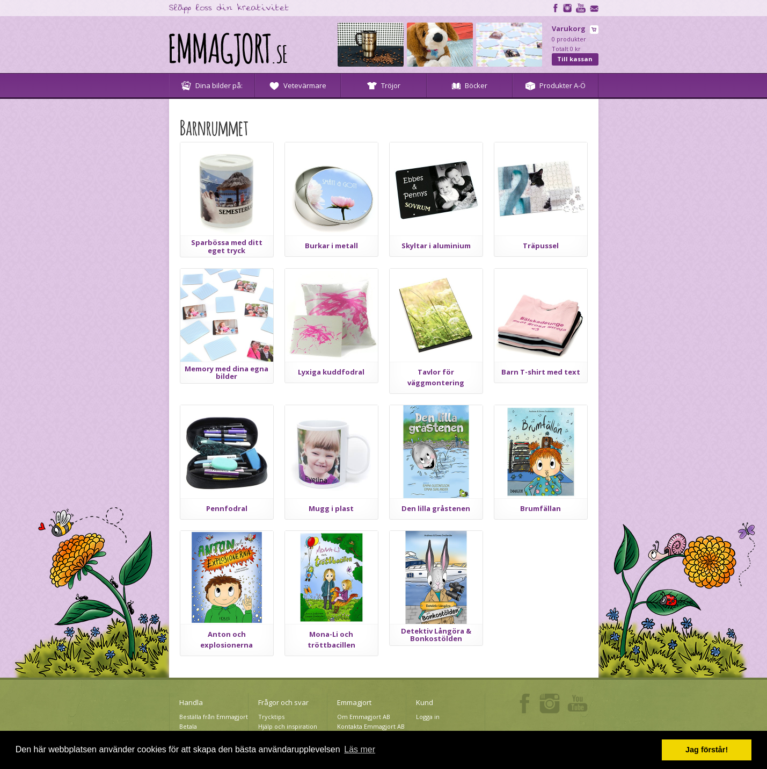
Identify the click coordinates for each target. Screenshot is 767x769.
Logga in (428, 717)
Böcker (469, 85)
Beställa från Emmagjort (213, 717)
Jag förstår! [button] (706, 749)
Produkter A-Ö (555, 85)
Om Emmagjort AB (363, 717)
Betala (188, 726)
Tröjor (383, 85)
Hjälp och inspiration (287, 726)
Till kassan (575, 59)
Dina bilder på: (212, 85)
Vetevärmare (297, 85)
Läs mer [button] (359, 749)
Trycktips (271, 717)
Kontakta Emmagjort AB (371, 726)
